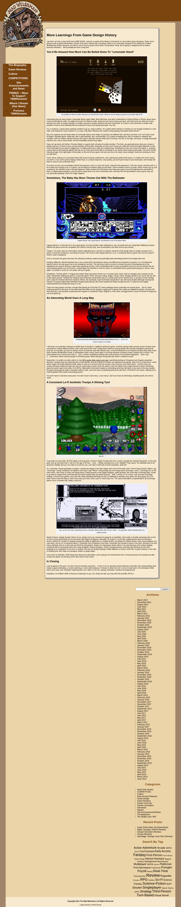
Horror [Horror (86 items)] (149, 858)
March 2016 (142, 749)
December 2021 (144, 602)
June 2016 (141, 743)
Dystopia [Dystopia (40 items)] (149, 851)
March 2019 (142, 668)
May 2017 (141, 718)
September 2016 (144, 736)
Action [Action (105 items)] (138, 847)
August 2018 (142, 684)
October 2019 (143, 652)
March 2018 (142, 695)
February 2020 (143, 643)
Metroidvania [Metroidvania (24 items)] (162, 861)
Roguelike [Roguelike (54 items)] (166, 875)
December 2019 (144, 647)
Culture (12, 73)
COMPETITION (144, 792)
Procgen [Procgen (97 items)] (166, 867)
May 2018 (141, 690)
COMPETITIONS (18, 78)
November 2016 (144, 731)
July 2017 (141, 713)
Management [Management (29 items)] (151, 861)
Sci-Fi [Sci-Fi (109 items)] (159, 879)
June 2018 (141, 688)
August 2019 (142, 656)
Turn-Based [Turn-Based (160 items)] (145, 895)
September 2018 (144, 681)
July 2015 (141, 767)
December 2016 (144, 729)
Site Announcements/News (149, 812)
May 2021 (141, 609)
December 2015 (144, 756)
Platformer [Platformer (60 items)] (166, 864)
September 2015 (144, 763)
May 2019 (141, 663)
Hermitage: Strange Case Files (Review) (155, 836)
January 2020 (143, 645)
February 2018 (143, 697)
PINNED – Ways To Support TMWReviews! (18, 96)
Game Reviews (17, 69)
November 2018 (144, 677)
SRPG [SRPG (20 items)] (136, 892)
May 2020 (141, 636)
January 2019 (143, 672)
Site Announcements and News (19, 85)
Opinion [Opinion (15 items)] (156, 864)
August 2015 (142, 765)
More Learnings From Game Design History (82, 35)
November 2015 (144, 758)
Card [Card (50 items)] (142, 851)
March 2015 (142, 777)
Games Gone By (144, 803)
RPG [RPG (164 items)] (143, 879)
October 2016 (143, 733)
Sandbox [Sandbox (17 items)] (151, 880)
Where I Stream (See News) (18, 105)
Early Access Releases (147, 796)
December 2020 (144, 620)
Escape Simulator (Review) (149, 832)
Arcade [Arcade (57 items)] (161, 847)
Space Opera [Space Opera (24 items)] (167, 888)
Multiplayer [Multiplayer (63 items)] (140, 864)
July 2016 (141, 740)
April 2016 (141, 747)
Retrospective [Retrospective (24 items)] (140, 876)
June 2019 (141, 661)
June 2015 (141, 770)
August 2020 (142, 629)
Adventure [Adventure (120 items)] (150, 847)
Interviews (141, 808)
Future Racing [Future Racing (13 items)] (167, 855)
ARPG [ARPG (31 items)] (169, 848)
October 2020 (143, 625)
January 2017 (143, 727)
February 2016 (143, 752)
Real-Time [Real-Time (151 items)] (160, 871)
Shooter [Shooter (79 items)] (137, 887)
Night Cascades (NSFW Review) (151, 829)
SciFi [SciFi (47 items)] (169, 884)
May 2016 (141, 745)
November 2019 (144, 650)
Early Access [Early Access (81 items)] (163, 851)
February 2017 (143, 724)
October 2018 (143, 679)
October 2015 (143, 761)
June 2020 (141, 634)
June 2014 (141, 779)
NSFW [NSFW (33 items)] (150, 864)
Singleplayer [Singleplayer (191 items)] (152, 887)
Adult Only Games (145, 789)
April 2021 (141, 611)
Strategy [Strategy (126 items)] (146, 891)
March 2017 (142, 722)
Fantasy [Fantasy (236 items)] (139, 855)
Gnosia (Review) (144, 834)
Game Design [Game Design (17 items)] (139, 859)
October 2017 (143, 706)
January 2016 (143, 754)
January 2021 (143, 618)
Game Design (143, 798)
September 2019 (144, 654)
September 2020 (144, 627)
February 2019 (143, 670)
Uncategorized (143, 814)
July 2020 (141, 632)
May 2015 (141, 772)
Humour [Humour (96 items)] (159, 858)
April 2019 (141, 666)
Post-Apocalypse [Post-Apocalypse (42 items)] (142, 867)
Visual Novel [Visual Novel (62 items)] (161, 895)
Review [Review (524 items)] (153, 875)
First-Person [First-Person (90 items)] (154, 855)
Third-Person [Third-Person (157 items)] (161, 891)
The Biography (17, 65)
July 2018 (141, 686)
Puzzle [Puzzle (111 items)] (141, 871)
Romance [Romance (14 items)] (136, 880)
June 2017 (141, 715)
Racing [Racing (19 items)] (150, 871)
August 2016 (142, 738)
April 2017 (141, 720)
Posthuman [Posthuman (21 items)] (155, 868)
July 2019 (141, 659)
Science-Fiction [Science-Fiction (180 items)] (154, 883)
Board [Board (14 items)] (137, 851)
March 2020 (142, 641)
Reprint (140, 810)
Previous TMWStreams (19, 112)
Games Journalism (145, 805)
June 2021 (141, 607)
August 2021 (142, 604)
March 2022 (142, 600)
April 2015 (141, 774)
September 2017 (144, 709)
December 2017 (144, 702)
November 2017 (144, 704)
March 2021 (142, 613)
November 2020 (144, 623)
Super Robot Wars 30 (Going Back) (152, 827)
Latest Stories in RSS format (90, 905)
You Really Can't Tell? (146, 817)
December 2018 (144, 675)
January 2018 (143, 700)
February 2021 (143, 616)
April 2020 (141, 638)
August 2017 (142, 711)
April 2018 (141, 693)
